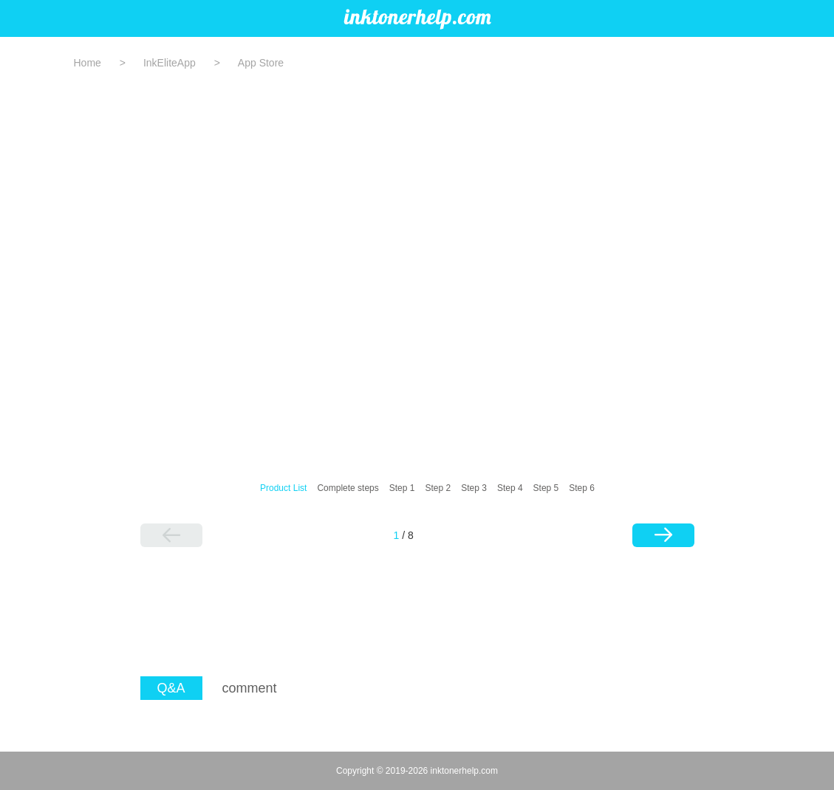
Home (87, 63)
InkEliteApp (169, 63)
